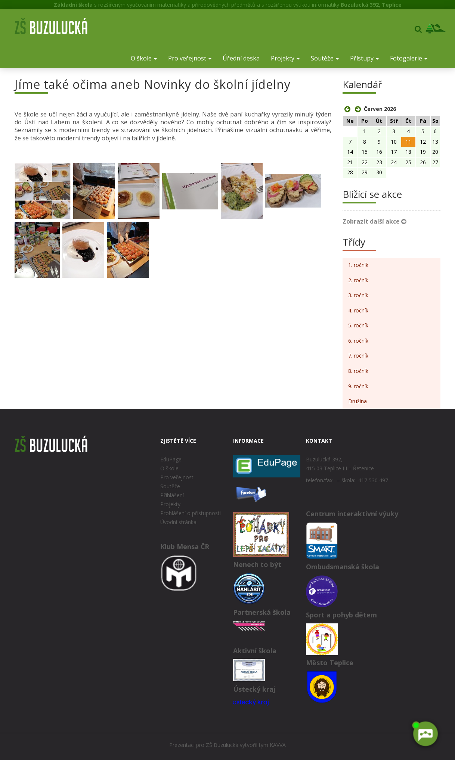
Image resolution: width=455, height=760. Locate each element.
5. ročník (358, 325)
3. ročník (358, 295)
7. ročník (358, 355)
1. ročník (358, 264)
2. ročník (358, 280)
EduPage (171, 459)
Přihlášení (172, 495)
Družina (357, 401)
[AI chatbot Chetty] (425, 734)
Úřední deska (241, 58)
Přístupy (364, 58)
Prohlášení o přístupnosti (190, 513)
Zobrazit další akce (374, 221)
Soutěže (325, 58)
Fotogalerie (408, 58)
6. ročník (358, 340)
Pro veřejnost (189, 58)
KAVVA (278, 744)
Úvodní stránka (178, 522)
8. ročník (358, 370)
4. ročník (358, 310)
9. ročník (358, 386)
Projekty (285, 58)
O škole (144, 58)
